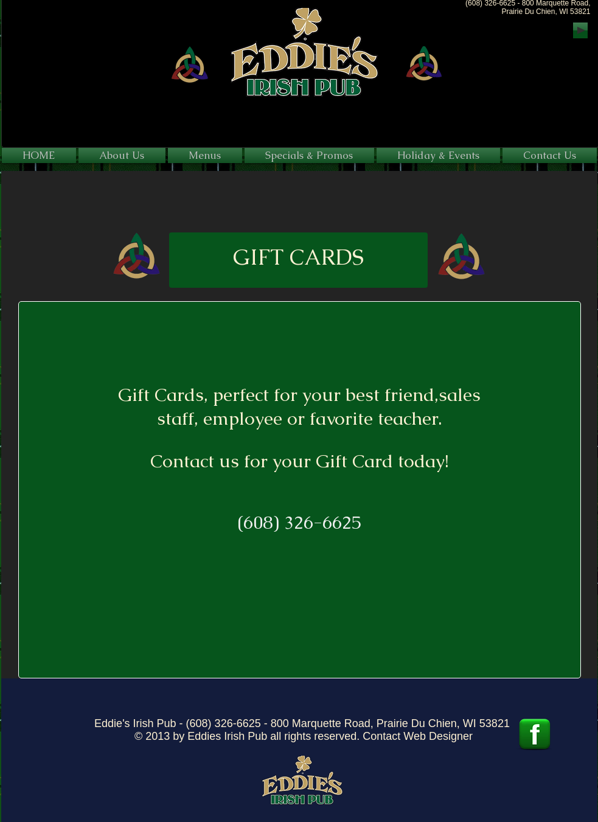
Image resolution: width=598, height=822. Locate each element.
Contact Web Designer (418, 736)
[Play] (580, 30)
